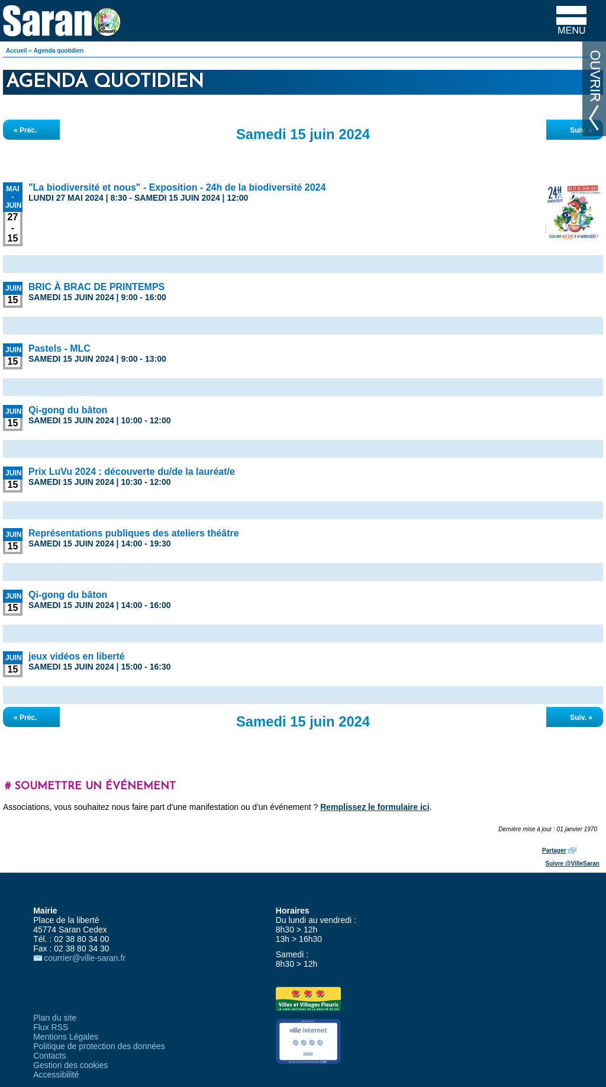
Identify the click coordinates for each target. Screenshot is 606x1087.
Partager (554, 850)
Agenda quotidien (58, 50)
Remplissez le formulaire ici (374, 807)
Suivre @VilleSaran (572, 863)
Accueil (16, 50)
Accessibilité (56, 1074)
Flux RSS (50, 1027)
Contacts (49, 1055)
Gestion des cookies (70, 1065)
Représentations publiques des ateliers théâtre (133, 533)
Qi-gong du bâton (67, 410)
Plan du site (54, 1017)
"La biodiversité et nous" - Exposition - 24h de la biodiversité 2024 (176, 187)
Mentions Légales (65, 1036)
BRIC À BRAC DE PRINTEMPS (96, 287)
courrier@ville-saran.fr (84, 958)
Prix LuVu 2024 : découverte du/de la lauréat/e (131, 472)
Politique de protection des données (99, 1046)
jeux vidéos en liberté (76, 656)
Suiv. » (581, 130)
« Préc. (25, 130)
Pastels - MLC (59, 348)
